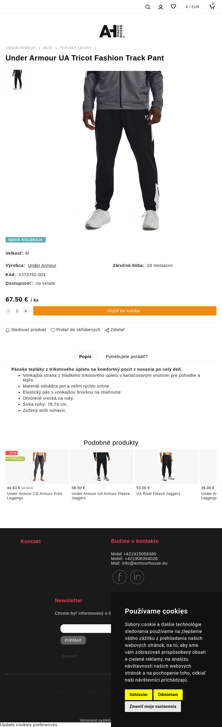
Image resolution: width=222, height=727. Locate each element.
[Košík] (213, 6)
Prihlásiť (73, 640)
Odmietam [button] (168, 694)
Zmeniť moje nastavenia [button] (153, 706)
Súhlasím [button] (139, 694)
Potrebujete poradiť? (127, 356)
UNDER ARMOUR (20, 48)
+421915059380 (139, 554)
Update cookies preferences (28, 724)
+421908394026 (141, 558)
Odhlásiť (69, 656)
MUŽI (47, 48)
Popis (85, 356)
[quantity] (17, 310)
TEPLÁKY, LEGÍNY (76, 48)
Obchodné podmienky (86, 682)
